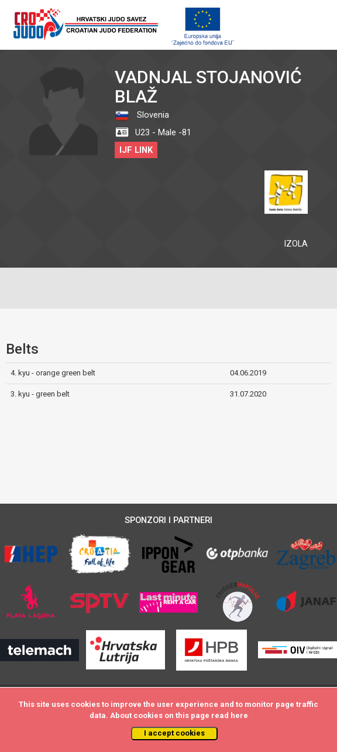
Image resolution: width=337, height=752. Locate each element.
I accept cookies (174, 733)
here (239, 715)
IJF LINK (136, 150)
